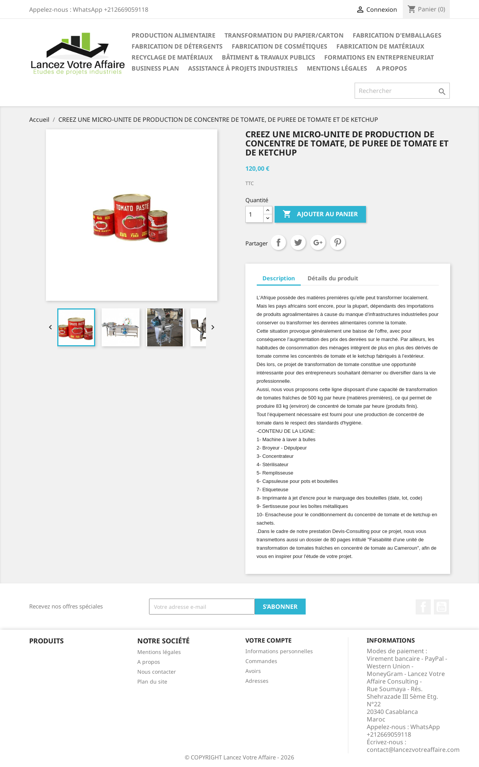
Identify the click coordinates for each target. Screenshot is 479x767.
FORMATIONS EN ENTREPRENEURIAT (379, 57)
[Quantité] (254, 214)
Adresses (257, 680)
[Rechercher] (402, 91)
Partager (278, 242)
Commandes (261, 661)
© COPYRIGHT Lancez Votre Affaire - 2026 (239, 757)
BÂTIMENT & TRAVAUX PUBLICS (268, 57)
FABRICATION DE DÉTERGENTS (177, 46)
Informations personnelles (279, 651)
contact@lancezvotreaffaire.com (413, 749)
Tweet (298, 242)
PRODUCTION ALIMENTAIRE (173, 35)
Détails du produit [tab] (333, 278)
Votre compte (268, 640)
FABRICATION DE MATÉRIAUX (380, 46)
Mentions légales (337, 68)
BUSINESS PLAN (155, 68)
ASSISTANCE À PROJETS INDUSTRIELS (243, 68)
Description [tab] (278, 278)
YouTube (441, 607)
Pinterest (337, 242)
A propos (391, 68)
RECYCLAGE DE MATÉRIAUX (172, 57)
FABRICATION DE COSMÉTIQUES (279, 46)
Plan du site (152, 681)
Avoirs (253, 670)
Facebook (423, 607)
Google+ (317, 242)
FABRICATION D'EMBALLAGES (397, 35)
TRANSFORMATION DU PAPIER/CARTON (284, 35)
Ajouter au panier (320, 214)
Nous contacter (156, 671)
